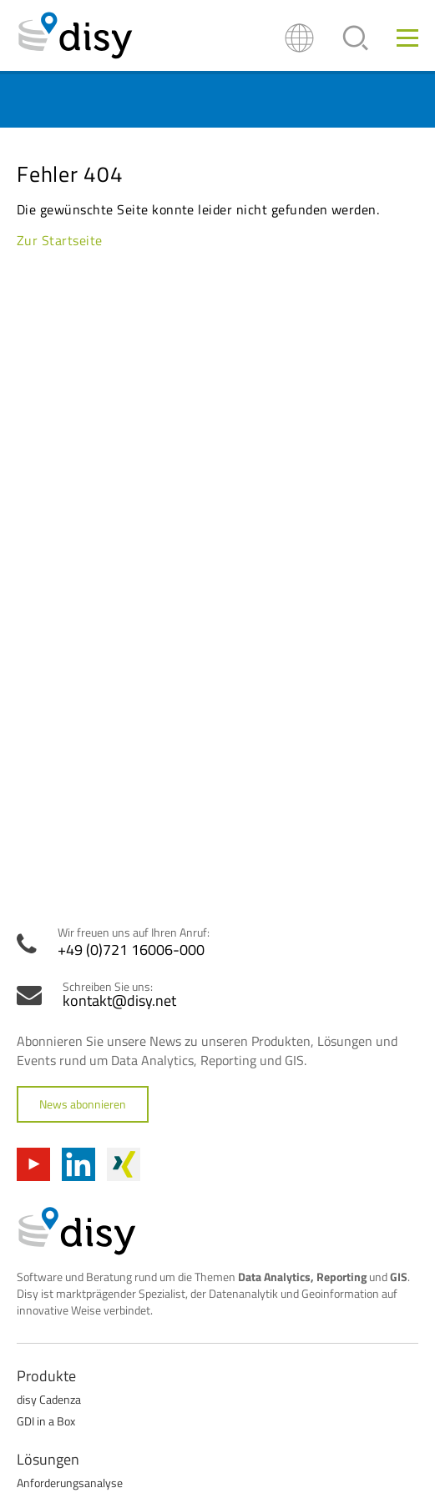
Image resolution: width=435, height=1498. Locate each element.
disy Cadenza (49, 1399)
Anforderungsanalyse (70, 1482)
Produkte (46, 1376)
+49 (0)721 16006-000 (131, 950)
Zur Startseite (60, 240)
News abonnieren (82, 1104)
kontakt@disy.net (119, 1001)
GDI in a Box (46, 1421)
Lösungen (48, 1459)
